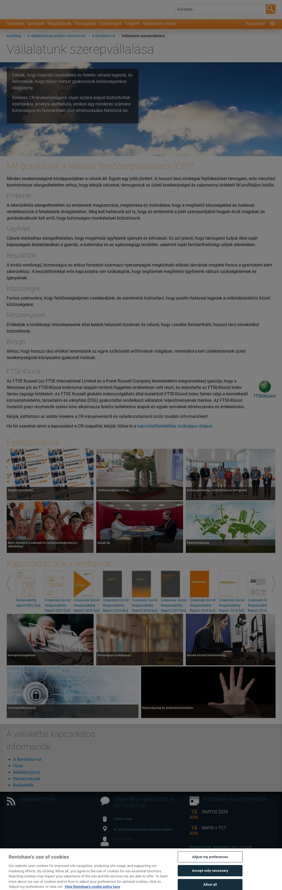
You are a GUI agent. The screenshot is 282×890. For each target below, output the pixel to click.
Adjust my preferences (210, 867)
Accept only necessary (210, 881)
